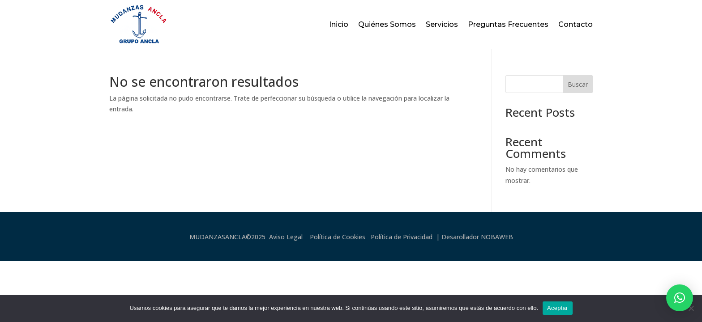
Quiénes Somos (387, 24)
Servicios (442, 24)
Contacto (575, 24)
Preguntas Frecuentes (508, 24)
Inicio (338, 24)
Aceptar (557, 308)
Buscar (578, 84)
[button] (679, 297)
